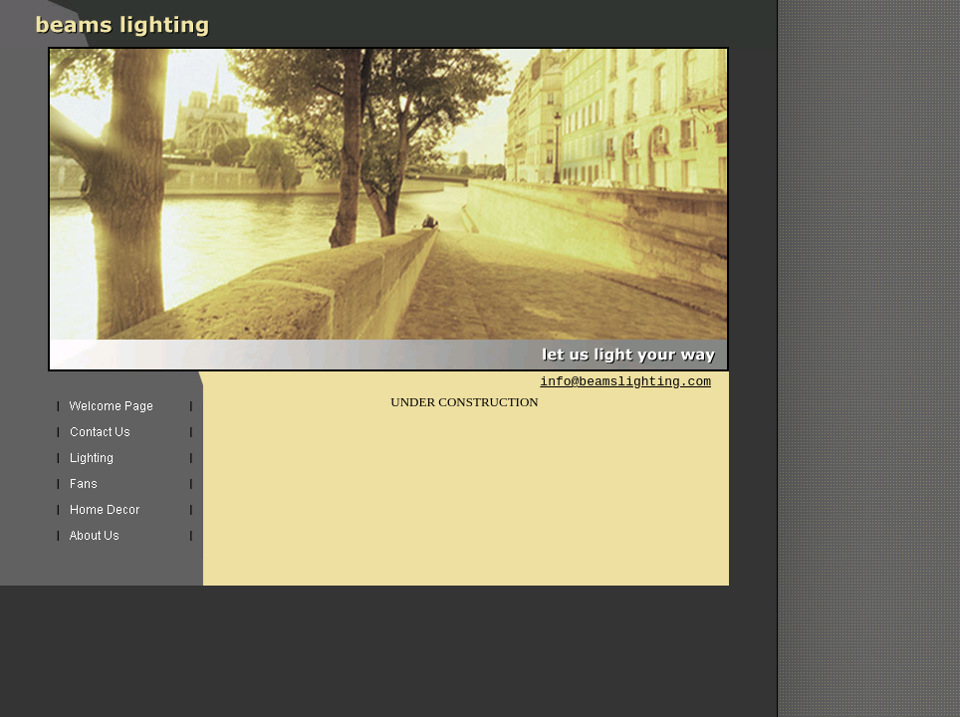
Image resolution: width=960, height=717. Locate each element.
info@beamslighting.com (625, 381)
